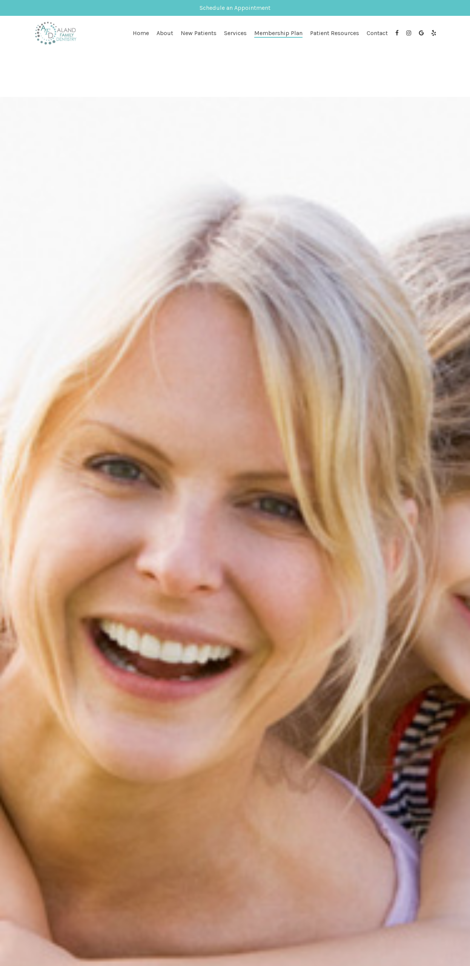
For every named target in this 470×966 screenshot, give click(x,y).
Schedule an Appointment (235, 7)
